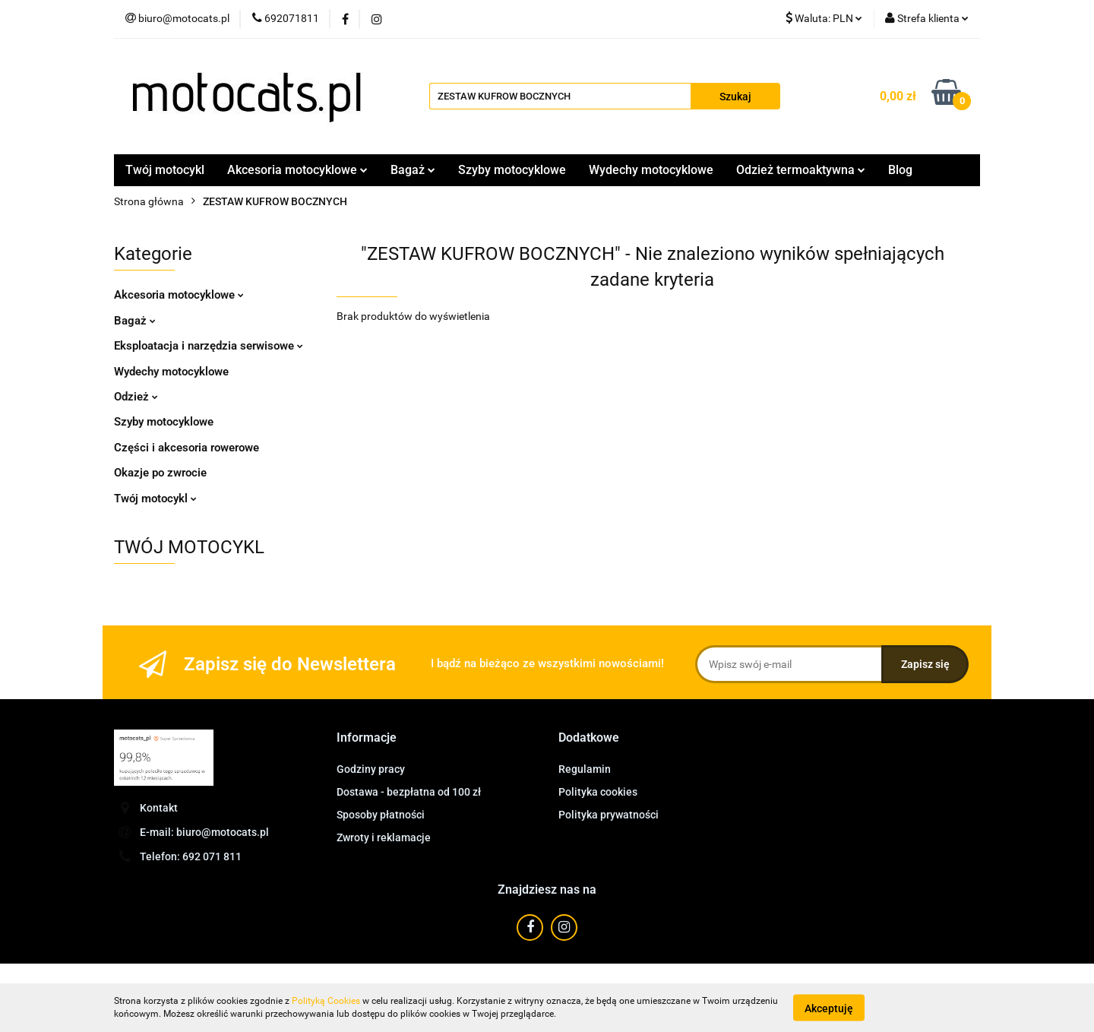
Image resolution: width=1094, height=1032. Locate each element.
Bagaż (412, 170)
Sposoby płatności (381, 815)
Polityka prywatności (608, 815)
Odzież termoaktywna (800, 170)
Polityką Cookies (326, 1001)
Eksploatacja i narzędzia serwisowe (208, 346)
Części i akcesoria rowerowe (186, 447)
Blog (900, 170)
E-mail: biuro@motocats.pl (204, 832)
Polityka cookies (597, 792)
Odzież (136, 397)
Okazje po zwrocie (160, 473)
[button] (367, 738)
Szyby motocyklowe (512, 170)
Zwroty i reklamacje (384, 837)
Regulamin (584, 769)
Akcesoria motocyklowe (297, 170)
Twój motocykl (164, 170)
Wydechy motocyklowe (651, 170)
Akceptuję (829, 1008)
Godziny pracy (371, 769)
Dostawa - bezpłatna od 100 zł (409, 792)
